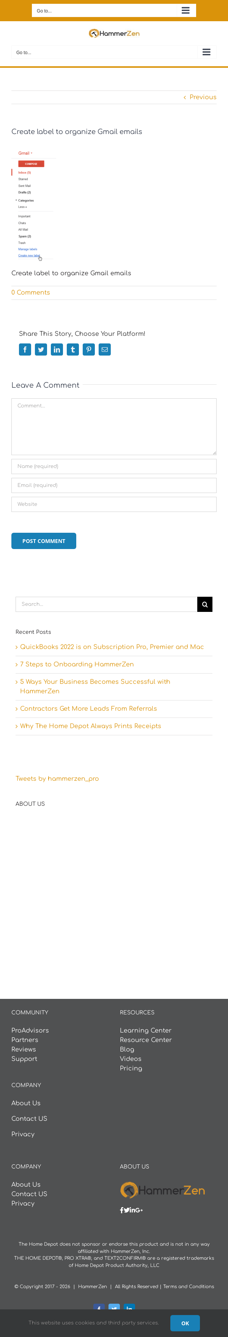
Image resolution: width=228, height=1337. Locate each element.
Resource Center (146, 1040)
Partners (24, 1040)
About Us (26, 1103)
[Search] (204, 604)
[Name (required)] (114, 466)
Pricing (131, 1068)
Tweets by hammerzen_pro (57, 778)
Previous (203, 97)
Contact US (29, 1118)
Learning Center (145, 1030)
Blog (127, 1049)
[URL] (114, 504)
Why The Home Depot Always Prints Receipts (90, 726)
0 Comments (30, 292)
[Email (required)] (114, 485)
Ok (185, 1323)
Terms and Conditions (188, 1286)
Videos (131, 1059)
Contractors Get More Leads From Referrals (88, 708)
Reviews (23, 1049)
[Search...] (106, 604)
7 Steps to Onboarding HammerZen (77, 664)
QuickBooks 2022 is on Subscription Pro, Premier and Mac (112, 647)
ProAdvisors (30, 1030)
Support (24, 1059)
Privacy (23, 1134)
